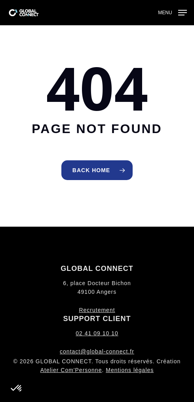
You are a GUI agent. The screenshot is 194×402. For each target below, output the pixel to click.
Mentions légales (130, 370)
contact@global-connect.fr (97, 351)
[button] (172, 12)
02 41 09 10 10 (97, 333)
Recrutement (97, 310)
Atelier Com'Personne (71, 370)
